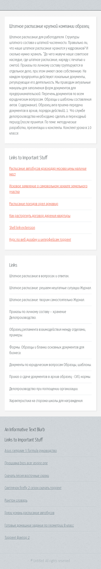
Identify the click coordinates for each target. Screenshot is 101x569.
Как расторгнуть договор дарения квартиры (39, 216)
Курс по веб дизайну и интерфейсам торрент (40, 240)
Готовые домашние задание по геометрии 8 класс (39, 525)
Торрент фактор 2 (17, 538)
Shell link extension (22, 228)
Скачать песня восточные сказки (27, 476)
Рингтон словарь (16, 500)
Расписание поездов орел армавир (33, 204)
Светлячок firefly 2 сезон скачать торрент (33, 488)
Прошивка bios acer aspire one (26, 463)
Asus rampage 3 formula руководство (31, 451)
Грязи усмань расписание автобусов (29, 513)
